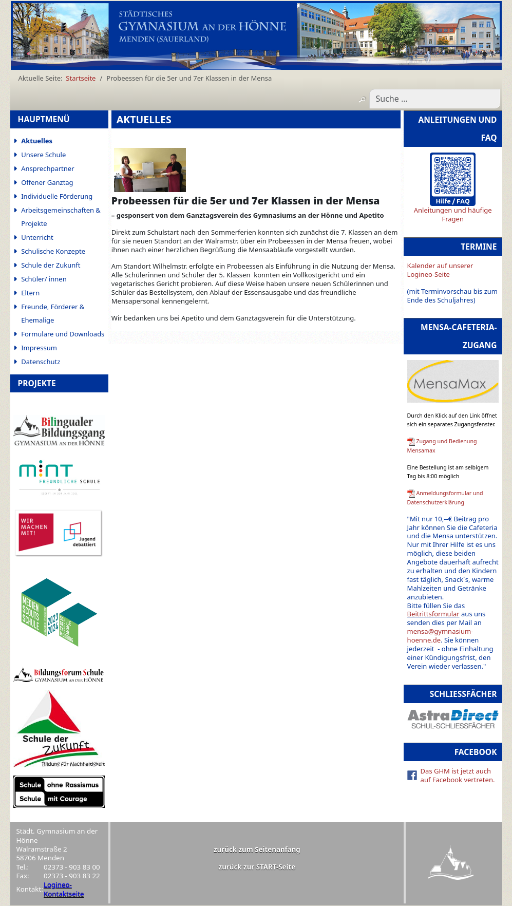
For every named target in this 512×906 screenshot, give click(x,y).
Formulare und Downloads (62, 333)
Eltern (30, 292)
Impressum (39, 347)
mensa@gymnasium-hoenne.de (440, 636)
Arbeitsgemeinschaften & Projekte (61, 216)
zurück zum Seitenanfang (257, 849)
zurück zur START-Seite (257, 867)
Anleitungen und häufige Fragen (453, 214)
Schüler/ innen (44, 279)
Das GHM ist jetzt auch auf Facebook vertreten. (458, 775)
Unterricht (37, 237)
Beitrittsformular (433, 613)
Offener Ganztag (47, 182)
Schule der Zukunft (50, 265)
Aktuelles (36, 140)
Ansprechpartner (47, 168)
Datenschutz (40, 361)
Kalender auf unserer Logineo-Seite (440, 270)
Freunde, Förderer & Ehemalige (52, 313)
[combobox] (434, 98)
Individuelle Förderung (56, 196)
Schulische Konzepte (53, 251)
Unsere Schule (43, 154)
